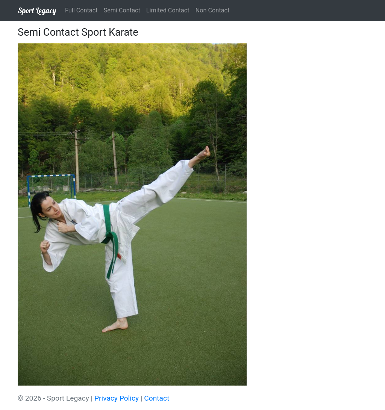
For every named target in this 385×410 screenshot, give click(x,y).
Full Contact (81, 10)
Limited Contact (167, 10)
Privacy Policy (116, 398)
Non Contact (213, 10)
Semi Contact (122, 10)
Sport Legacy (37, 10)
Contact (156, 398)
